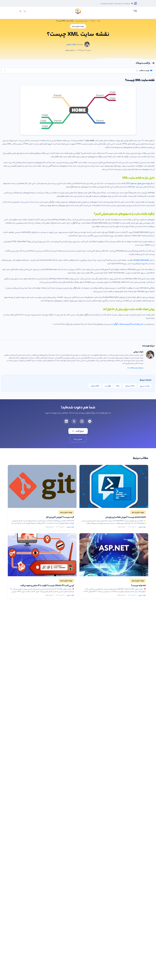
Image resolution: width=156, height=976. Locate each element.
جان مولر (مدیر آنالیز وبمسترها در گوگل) (128, 324)
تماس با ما (78, 439)
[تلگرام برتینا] (90, 421)
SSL (118, 386)
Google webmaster (141, 260)
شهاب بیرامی (138, 351)
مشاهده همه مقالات (135, 368)
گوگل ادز (108, 386)
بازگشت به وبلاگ (145, 63)
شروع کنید (78, 431)
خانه (98, 21)
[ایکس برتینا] (74, 421)
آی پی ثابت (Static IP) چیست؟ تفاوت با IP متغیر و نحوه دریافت (47, 585)
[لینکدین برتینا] (66, 421)
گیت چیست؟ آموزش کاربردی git (60, 517)
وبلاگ (92, 21)
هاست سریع (145, 386)
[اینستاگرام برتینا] (82, 421)
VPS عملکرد (130, 386)
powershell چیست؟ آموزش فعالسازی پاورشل (125, 517)
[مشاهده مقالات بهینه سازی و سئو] (138, 512)
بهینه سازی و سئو (82, 21)
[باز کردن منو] (135, 11)
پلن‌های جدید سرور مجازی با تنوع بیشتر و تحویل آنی (115, 3)
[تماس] (25, 11)
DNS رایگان (94, 386)
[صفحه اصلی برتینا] (78, 11)
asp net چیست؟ (138, 585)
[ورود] (20, 11)
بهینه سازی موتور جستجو (140, 183)
